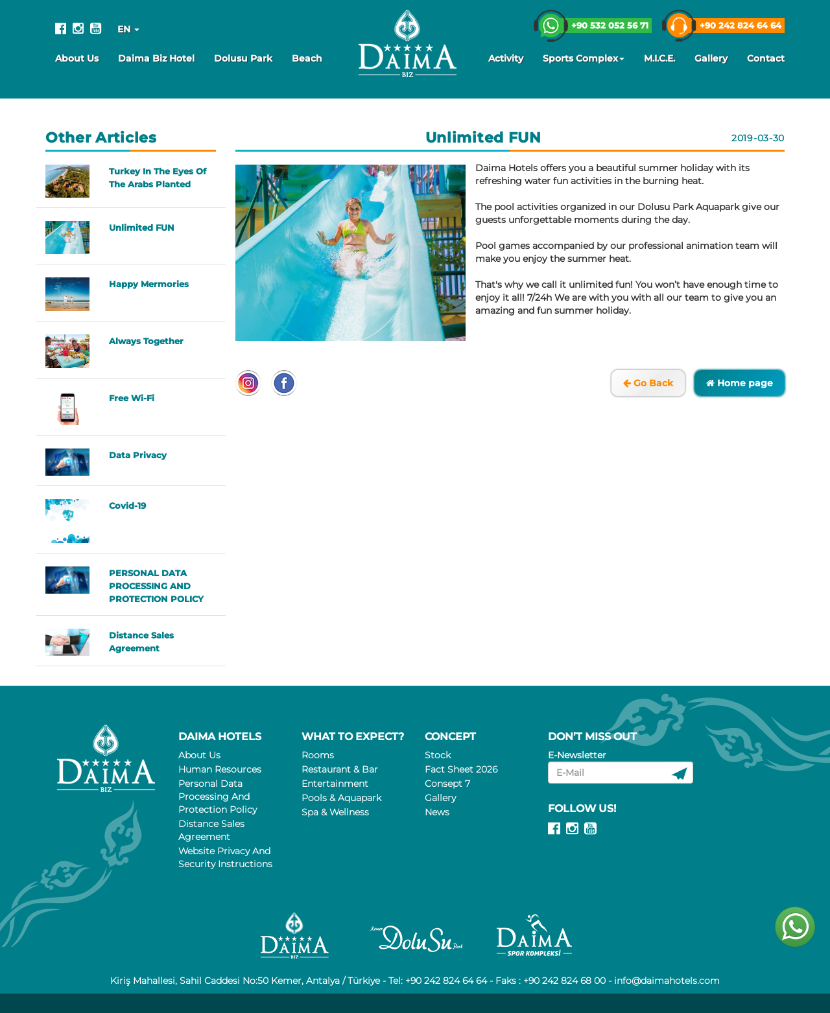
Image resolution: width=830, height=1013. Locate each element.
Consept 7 (447, 783)
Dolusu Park (243, 58)
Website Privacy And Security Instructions (225, 857)
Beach (307, 58)
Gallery (711, 58)
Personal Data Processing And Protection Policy (217, 796)
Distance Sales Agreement (211, 830)
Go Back (648, 383)
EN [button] (128, 29)
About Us (77, 58)
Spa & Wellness (335, 812)
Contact (766, 58)
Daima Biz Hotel (156, 58)
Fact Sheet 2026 (461, 769)
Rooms (318, 755)
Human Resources (219, 769)
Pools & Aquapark (341, 798)
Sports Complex (583, 58)
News (437, 812)
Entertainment (335, 783)
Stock (438, 755)
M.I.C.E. (659, 58)
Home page (739, 383)
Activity (505, 58)
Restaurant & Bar (340, 769)
